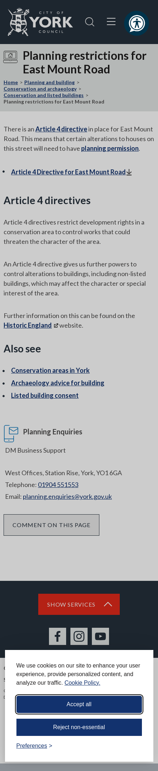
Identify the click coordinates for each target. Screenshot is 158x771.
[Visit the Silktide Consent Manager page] (137, 746)
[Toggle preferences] (34, 746)
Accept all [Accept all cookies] (78, 704)
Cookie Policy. (82, 683)
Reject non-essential (79, 727)
